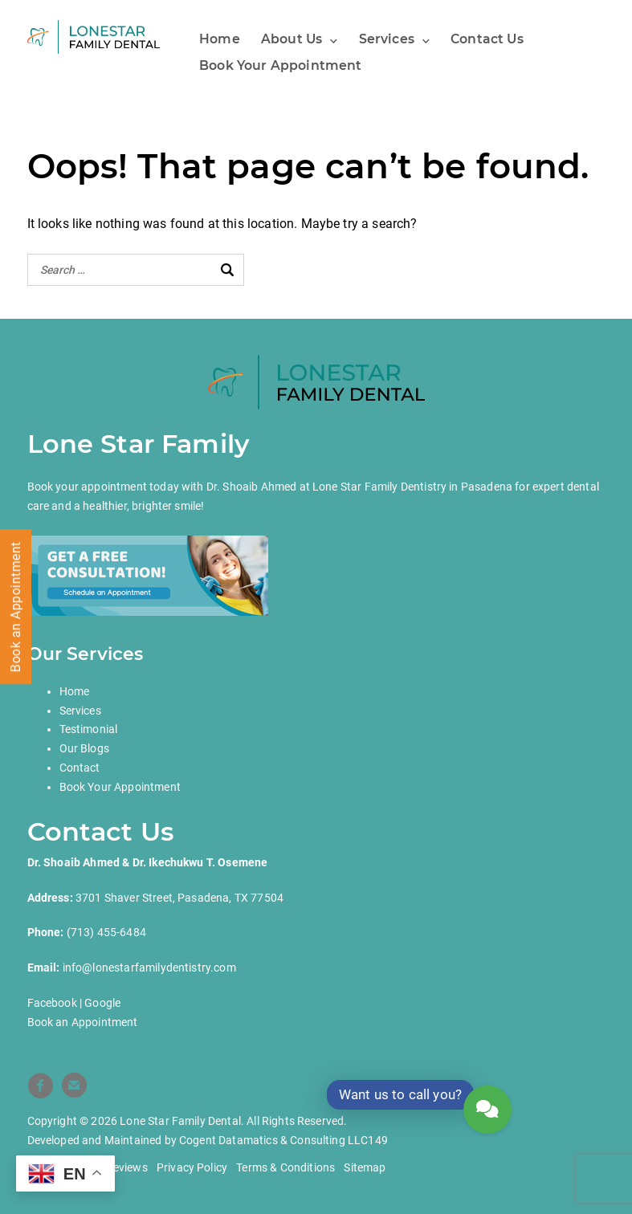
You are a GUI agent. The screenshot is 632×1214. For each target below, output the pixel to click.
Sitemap (364, 1167)
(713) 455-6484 (106, 932)
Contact (79, 767)
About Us (291, 39)
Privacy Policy (192, 1167)
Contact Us (487, 39)
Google (102, 1002)
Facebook (52, 1002)
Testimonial (88, 729)
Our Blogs (84, 748)
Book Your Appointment (280, 65)
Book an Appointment (82, 1022)
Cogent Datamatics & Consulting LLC (273, 1140)
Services (386, 39)
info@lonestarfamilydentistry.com (149, 967)
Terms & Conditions (285, 1167)
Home (219, 39)
